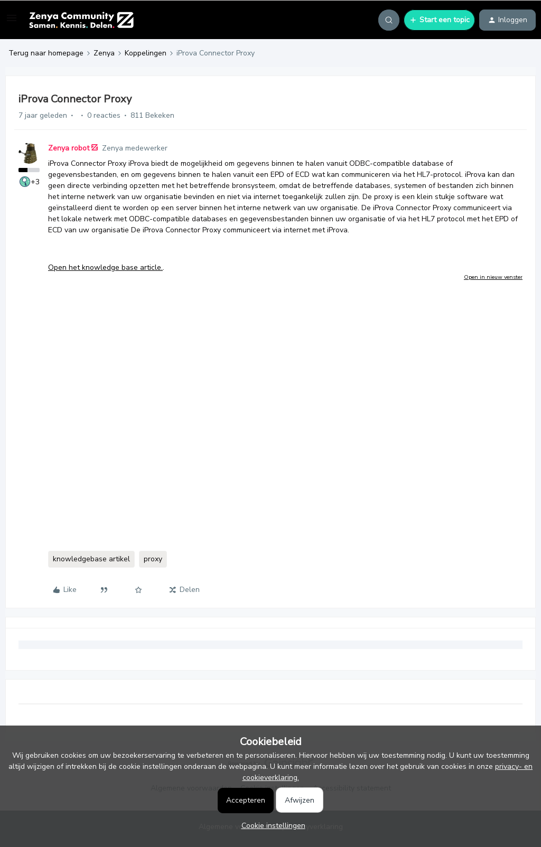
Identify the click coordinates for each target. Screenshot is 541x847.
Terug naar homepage (45, 53)
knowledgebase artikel (91, 559)
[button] (11, 22)
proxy (153, 559)
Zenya (104, 53)
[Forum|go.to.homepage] (81, 20)
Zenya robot (68, 148)
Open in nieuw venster (493, 277)
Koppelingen (145, 53)
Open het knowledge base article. (105, 267)
